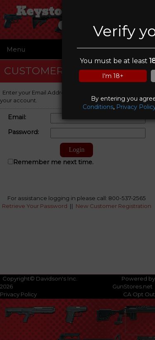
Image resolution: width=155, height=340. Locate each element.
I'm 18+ (113, 76)
